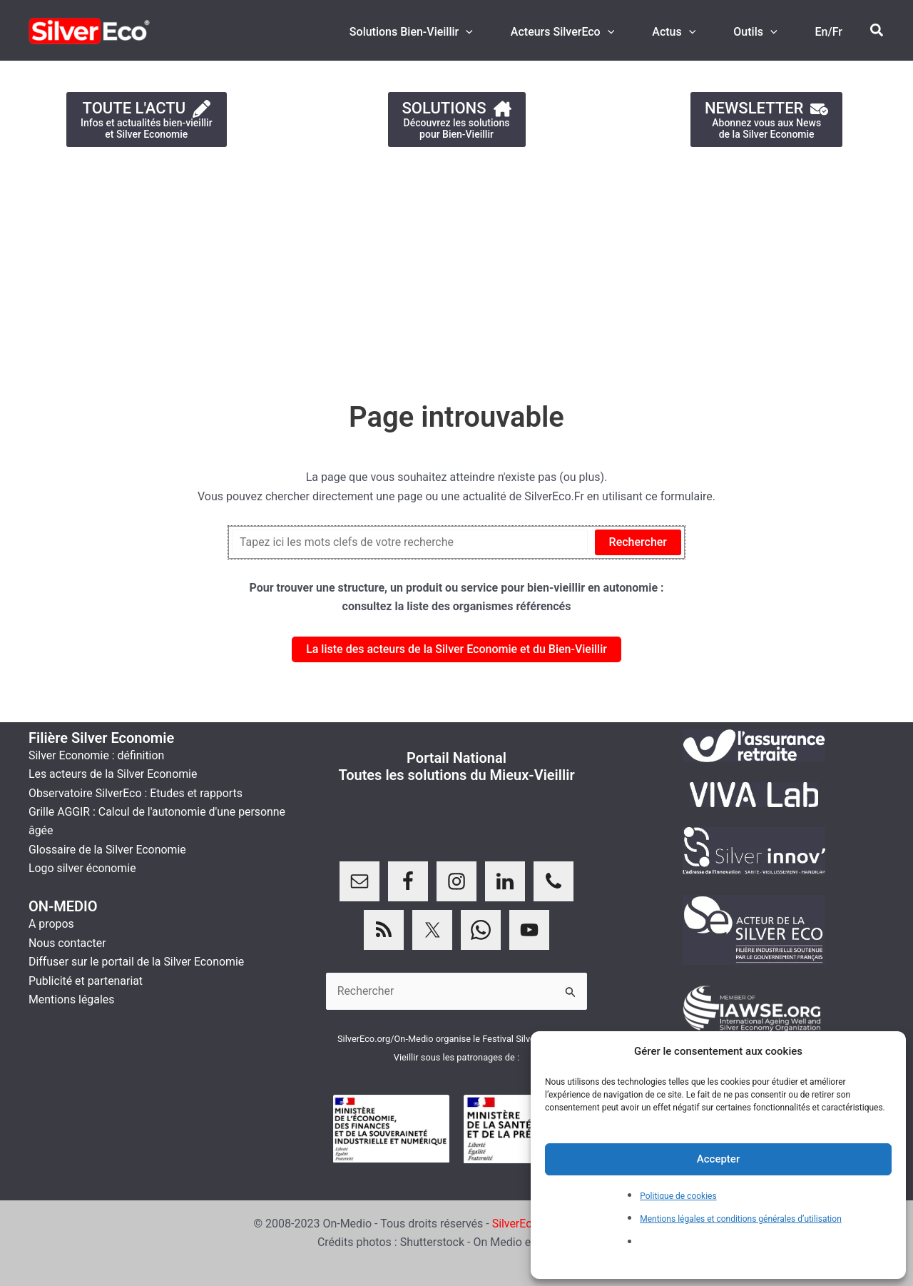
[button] (877, 31)
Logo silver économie (83, 868)
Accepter (718, 1159)
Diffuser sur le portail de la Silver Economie (137, 961)
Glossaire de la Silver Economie (108, 849)
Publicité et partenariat (86, 981)
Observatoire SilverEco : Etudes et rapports (136, 793)
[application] (485, 32)
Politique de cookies (678, 1196)
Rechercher (638, 542)
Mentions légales (72, 999)
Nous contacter (67, 943)
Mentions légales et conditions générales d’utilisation (741, 1219)
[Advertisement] (428, 267)
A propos (51, 924)
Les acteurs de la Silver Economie (113, 774)
